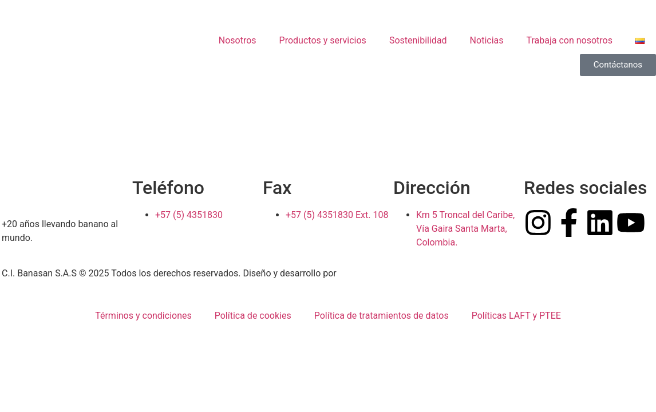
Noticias (487, 40)
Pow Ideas (360, 273)
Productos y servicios (322, 40)
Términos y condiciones (143, 315)
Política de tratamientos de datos (381, 315)
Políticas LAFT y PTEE (516, 315)
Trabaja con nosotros (570, 40)
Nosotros (237, 40)
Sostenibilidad (418, 40)
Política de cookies (253, 315)
